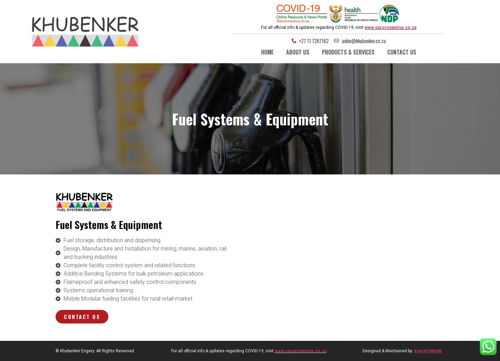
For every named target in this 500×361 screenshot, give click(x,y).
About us (297, 52)
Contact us (401, 52)
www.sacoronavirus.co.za (390, 27)
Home (267, 52)
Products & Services (348, 52)
